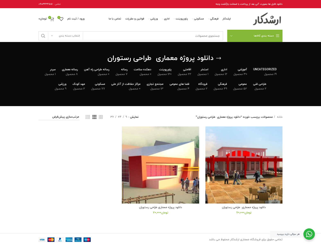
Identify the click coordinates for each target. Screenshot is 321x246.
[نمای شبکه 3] (94, 117)
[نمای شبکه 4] (88, 117)
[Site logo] (267, 19)
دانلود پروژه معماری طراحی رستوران (244, 207)
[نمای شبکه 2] (101, 117)
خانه (279, 117)
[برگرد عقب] (219, 58)
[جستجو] (130, 36)
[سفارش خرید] (58, 117)
